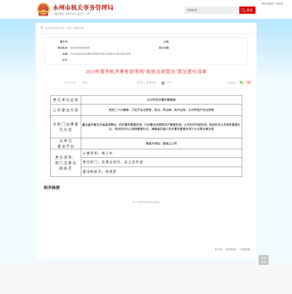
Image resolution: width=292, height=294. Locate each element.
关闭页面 (245, 249)
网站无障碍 (268, 3)
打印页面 (230, 249)
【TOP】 (218, 249)
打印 (169, 82)
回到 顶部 (263, 260)
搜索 (249, 10)
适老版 (279, 3)
